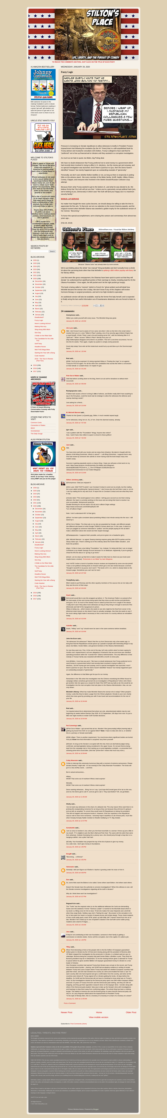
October (38, 287)
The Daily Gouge (36, 434)
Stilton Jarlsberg (72, 480)
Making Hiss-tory (40, 326)
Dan (67, 879)
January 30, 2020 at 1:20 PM (76, 940)
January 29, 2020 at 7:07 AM (76, 423)
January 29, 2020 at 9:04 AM (76, 588)
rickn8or (69, 625)
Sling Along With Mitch (42, 329)
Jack (68, 445)
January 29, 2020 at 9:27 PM (76, 896)
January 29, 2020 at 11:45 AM (76, 797)
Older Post (131, 1012)
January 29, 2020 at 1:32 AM (76, 351)
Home (99, 1012)
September (39, 290)
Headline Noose (40, 346)
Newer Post (66, 1012)
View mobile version (98, 1017)
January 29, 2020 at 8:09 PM (76, 873)
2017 (35, 371)
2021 (35, 275)
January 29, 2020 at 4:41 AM (76, 369)
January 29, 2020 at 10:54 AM (76, 718)
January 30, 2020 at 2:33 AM (76, 925)
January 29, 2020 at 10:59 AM (76, 753)
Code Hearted (39, 356)
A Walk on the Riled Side (43, 335)
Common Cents (36, 422)
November (39, 284)
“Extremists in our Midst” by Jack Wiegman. (98, 559)
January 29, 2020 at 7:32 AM (76, 438)
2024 (35, 266)
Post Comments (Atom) (79, 1024)
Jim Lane (69, 328)
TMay (68, 947)
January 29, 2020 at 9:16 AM (76, 631)
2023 (35, 269)
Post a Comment (70, 1003)
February (38, 312)
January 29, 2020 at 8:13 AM (76, 473)
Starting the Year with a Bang (45, 353)
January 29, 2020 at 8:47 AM (76, 573)
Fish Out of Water (72, 376)
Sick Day (38, 332)
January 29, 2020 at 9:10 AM (76, 618)
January (38, 315)
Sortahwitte (70, 828)
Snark (68, 595)
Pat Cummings (71, 725)
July (36, 296)
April (37, 305)
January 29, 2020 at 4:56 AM (76, 384)
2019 (35, 365)
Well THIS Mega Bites (42, 349)
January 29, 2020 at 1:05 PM (76, 847)
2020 (35, 278)
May (36, 302)
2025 (35, 263)
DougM (69, 854)
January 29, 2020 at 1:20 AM (76, 321)
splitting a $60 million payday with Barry (118, 270)
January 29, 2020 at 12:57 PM (76, 821)
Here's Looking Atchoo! (43, 323)
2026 (35, 260)
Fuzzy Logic (39, 320)
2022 (35, 272)
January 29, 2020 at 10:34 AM (76, 701)
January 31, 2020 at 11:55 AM (76, 999)
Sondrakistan (35, 431)
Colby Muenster (72, 760)
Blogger (96, 1109)
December (39, 281)
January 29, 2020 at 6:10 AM (76, 405)
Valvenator (70, 867)
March (37, 309)
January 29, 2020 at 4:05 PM (76, 860)
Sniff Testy (38, 343)
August (37, 293)
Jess (68, 932)
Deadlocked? (39, 317)
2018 (35, 368)
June (37, 299)
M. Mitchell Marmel (73, 412)
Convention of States (38, 425)
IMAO (33, 428)
